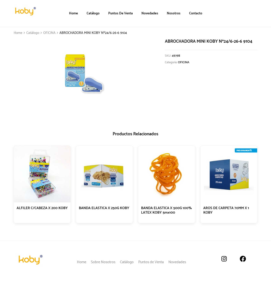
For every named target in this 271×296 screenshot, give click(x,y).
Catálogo (32, 33)
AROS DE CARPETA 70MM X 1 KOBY (227, 210)
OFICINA (49, 33)
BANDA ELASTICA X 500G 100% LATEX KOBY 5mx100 (164, 210)
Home (18, 33)
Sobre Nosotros (103, 262)
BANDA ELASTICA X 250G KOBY (100, 210)
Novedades (177, 262)
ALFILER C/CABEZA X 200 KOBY (38, 210)
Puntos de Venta (151, 262)
